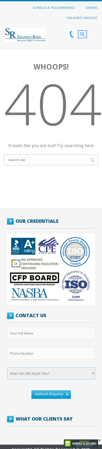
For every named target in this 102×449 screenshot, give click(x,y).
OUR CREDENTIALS (37, 221)
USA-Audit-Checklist (81, 17)
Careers (91, 7)
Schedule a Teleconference (54, 7)
